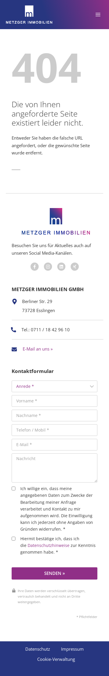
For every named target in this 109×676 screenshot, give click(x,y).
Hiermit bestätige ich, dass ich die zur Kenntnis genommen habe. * (54, 545)
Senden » (54, 573)
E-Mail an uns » (38, 349)
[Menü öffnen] (97, 14)
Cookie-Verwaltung (56, 659)
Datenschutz (37, 649)
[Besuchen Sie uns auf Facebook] (35, 267)
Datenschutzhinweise (48, 545)
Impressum (72, 649)
